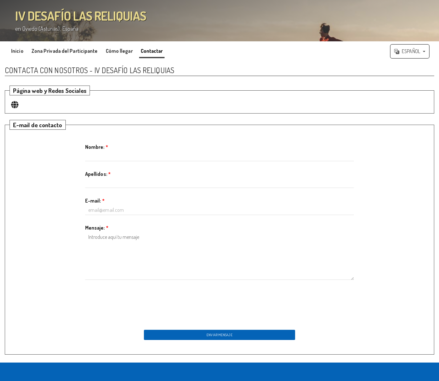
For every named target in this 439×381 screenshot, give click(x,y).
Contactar (152, 51)
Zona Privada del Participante (64, 51)
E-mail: (95, 200)
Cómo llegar (119, 51)
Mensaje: (96, 228)
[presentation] (219, 303)
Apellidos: (98, 174)
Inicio (17, 51)
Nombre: (96, 147)
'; (219, 20)
